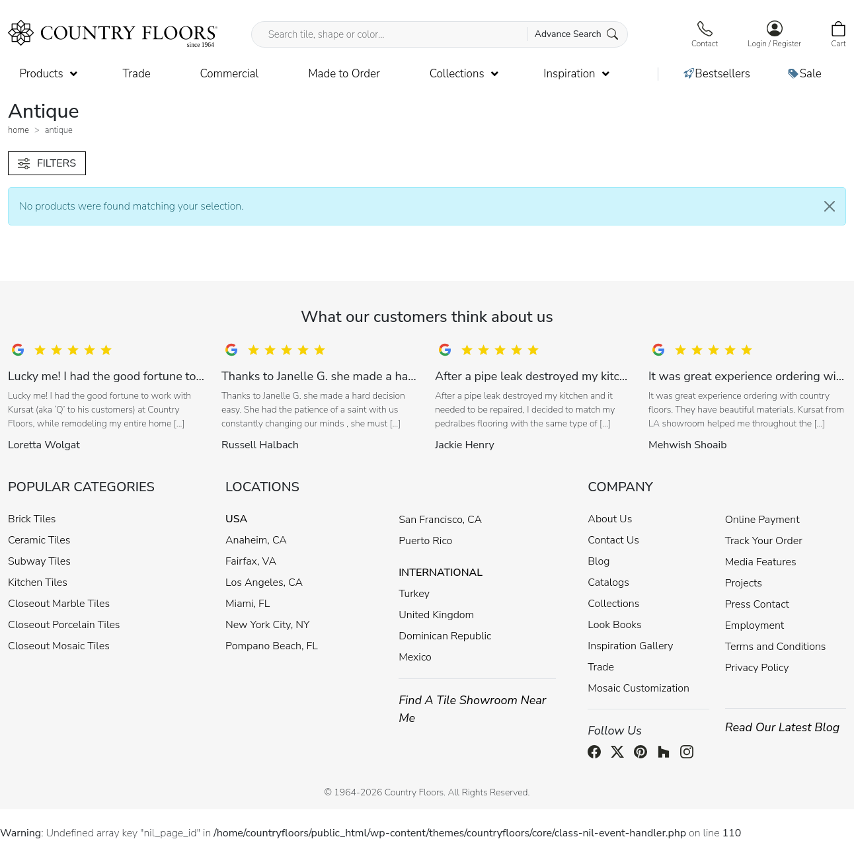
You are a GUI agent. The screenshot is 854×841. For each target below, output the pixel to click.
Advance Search (577, 34)
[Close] (829, 206)
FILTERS (47, 163)
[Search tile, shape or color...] (440, 34)
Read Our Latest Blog (782, 727)
